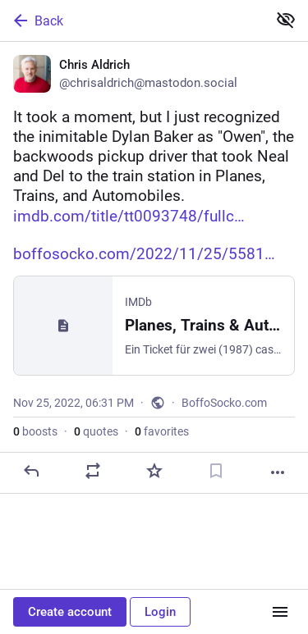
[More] (277, 472)
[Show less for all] (286, 19)
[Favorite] (154, 471)
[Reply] (31, 471)
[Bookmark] (216, 471)
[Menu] (280, 612)
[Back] (132, 20)
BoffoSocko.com (224, 402)
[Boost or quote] (93, 471)
